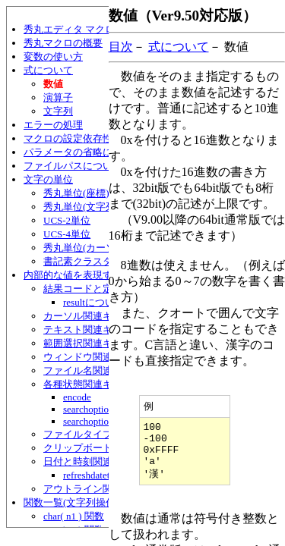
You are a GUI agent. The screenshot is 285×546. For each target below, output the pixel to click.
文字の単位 (48, 179)
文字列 (58, 111)
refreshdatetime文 (99, 475)
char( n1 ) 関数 (73, 516)
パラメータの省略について (83, 152)
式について (48, 70)
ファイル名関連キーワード (102, 370)
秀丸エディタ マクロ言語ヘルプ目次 (104, 29)
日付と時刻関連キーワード (102, 461)
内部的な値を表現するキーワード (98, 275)
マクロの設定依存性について (88, 138)
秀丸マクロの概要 (63, 43)
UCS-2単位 (66, 220)
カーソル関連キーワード (97, 316)
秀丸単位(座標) (76, 193)
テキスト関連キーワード (97, 329)
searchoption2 (91, 421)
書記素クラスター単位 (92, 261)
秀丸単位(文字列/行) (87, 206)
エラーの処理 (53, 124)
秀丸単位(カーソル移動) (96, 247)
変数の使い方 (53, 56)
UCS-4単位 (66, 234)
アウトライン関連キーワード (107, 488)
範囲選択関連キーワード (97, 343)
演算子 (58, 97)
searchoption (88, 409)
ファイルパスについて (73, 165)
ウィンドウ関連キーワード (102, 356)
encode (77, 397)
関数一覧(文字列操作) (71, 502)
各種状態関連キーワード (97, 384)
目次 (121, 46)
